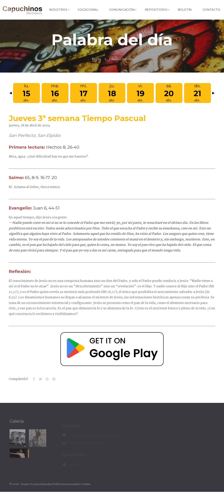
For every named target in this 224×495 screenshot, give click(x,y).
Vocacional (88, 9)
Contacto (211, 9)
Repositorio (156, 9)
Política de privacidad (66, 484)
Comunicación (122, 9)
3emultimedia (42, 484)
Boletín (185, 9)
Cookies (85, 484)
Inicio (96, 59)
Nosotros (58, 9)
